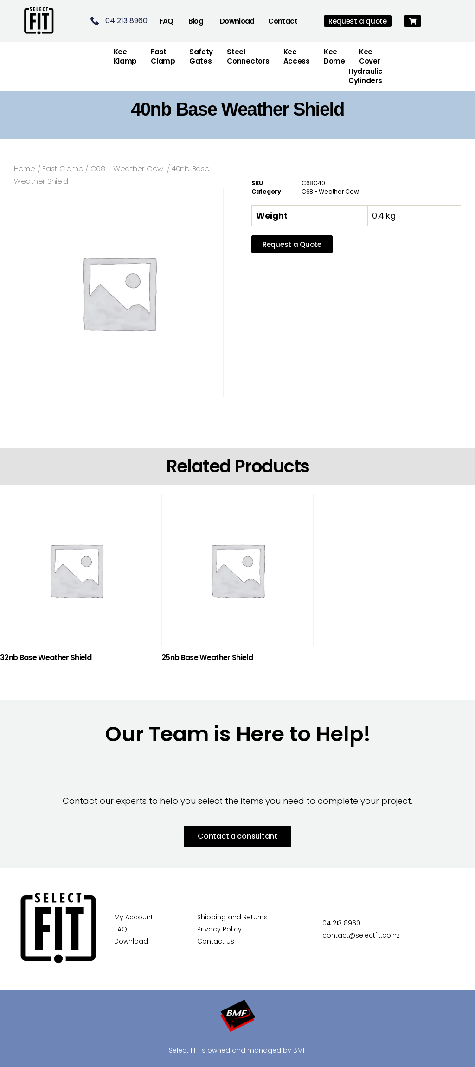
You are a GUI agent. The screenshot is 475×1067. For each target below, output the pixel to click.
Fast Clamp (62, 168)
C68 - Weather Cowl (127, 168)
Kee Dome (334, 56)
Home (24, 168)
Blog (196, 21)
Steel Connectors (248, 56)
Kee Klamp (125, 56)
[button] (412, 21)
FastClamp (163, 56)
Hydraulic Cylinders (365, 75)
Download (237, 21)
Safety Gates (201, 56)
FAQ (166, 21)
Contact (282, 21)
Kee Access (296, 56)
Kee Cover (369, 56)
